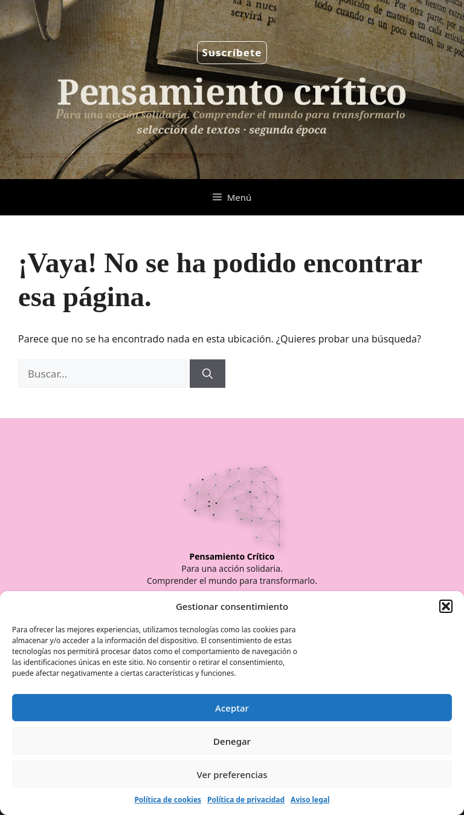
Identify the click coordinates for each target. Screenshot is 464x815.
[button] (446, 606)
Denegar (232, 741)
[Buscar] (207, 373)
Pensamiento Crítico (232, 556)
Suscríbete (232, 52)
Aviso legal (310, 799)
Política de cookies (167, 799)
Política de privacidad (246, 799)
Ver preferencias (231, 774)
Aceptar (232, 708)
